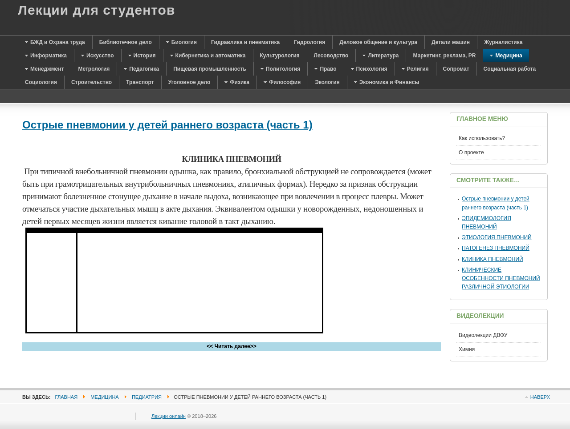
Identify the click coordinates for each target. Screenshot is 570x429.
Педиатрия (147, 397)
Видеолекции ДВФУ (483, 335)
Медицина (104, 397)
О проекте (471, 152)
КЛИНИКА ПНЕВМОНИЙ (492, 259)
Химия (467, 349)
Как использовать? (482, 138)
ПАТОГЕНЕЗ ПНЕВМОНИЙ (495, 248)
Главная (66, 397)
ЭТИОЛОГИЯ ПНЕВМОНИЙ (497, 237)
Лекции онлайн (168, 416)
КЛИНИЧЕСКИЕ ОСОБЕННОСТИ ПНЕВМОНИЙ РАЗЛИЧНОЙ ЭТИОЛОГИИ (501, 278)
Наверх (540, 397)
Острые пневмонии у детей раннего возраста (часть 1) (167, 125)
